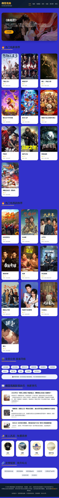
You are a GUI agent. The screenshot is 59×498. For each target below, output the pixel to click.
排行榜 (51, 4)
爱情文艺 (24, 368)
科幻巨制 (15, 368)
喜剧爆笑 (43, 368)
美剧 (21, 372)
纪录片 (5, 372)
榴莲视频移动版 (9, 472)
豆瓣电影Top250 (49, 472)
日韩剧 (28, 372)
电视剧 (38, 4)
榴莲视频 (53, 489)
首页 (30, 4)
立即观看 (9, 32)
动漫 (47, 4)
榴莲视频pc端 (30, 472)
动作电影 (5, 368)
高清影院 (34, 476)
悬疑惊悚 (33, 368)
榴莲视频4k (20, 472)
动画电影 (52, 368)
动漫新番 (39, 472)
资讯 (56, 4)
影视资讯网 (25, 476)
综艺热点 (37, 372)
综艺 (43, 4)
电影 (34, 4)
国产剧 (13, 372)
